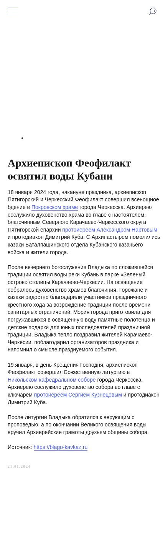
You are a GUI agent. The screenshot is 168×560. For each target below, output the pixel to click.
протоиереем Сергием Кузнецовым (78, 395)
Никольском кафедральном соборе (52, 380)
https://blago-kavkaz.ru (61, 447)
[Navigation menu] (13, 11)
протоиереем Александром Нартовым (109, 230)
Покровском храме (54, 207)
